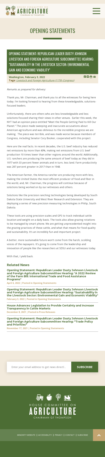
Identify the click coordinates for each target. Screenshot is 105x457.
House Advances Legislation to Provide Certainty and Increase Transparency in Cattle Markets (50, 307)
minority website (26, 435)
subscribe (85, 367)
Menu (96, 11)
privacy (58, 435)
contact (70, 435)
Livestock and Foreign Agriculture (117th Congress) (45, 80)
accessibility (45, 435)
